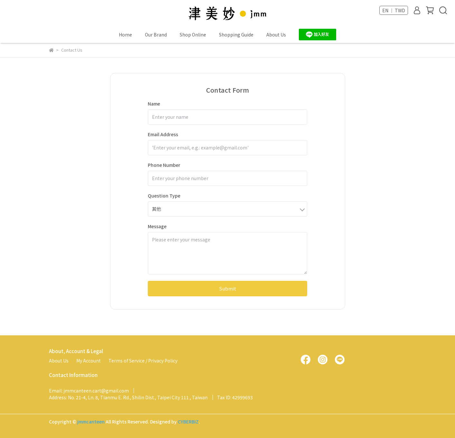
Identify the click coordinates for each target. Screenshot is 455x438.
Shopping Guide (236, 34)
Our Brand (156, 34)
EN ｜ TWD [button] (393, 10)
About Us (276, 34)
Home (125, 34)
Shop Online (193, 34)
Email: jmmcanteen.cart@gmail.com (89, 390)
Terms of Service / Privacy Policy (143, 360)
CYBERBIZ (188, 421)
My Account (88, 360)
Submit (227, 288)
